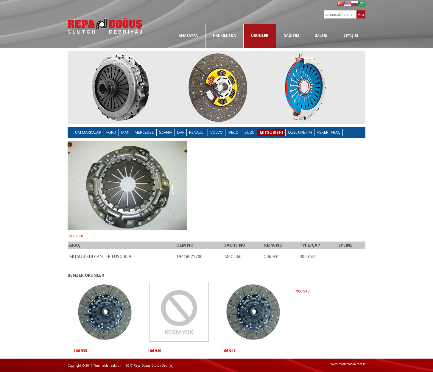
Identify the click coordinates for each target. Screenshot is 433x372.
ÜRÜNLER (259, 35)
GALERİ (320, 35)
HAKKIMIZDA (224, 35)
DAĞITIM (291, 35)
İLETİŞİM (350, 35)
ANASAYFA (188, 35)
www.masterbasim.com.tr (348, 363)
